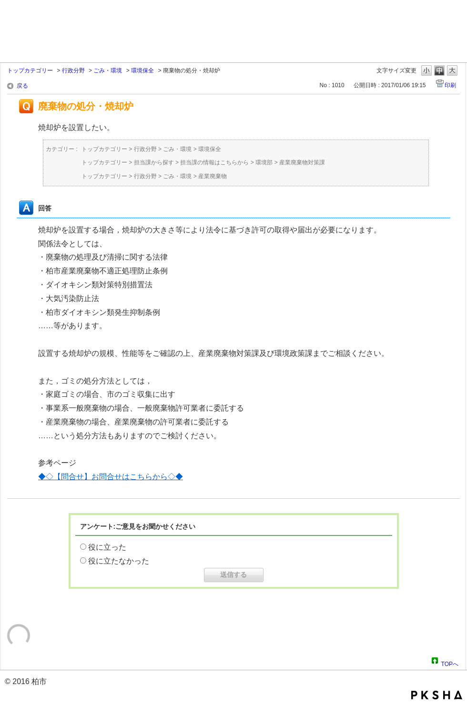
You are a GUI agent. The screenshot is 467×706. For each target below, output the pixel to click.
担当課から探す (154, 162)
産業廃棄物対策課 (302, 162)
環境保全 (142, 70)
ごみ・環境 (107, 70)
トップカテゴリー (30, 70)
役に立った (107, 547)
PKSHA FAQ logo (436, 695)
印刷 (450, 85)
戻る (22, 85)
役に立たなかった (118, 561)
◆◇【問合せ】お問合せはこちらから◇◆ (110, 477)
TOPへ (449, 663)
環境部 (264, 162)
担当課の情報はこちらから (214, 162)
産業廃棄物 (212, 176)
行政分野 (73, 70)
